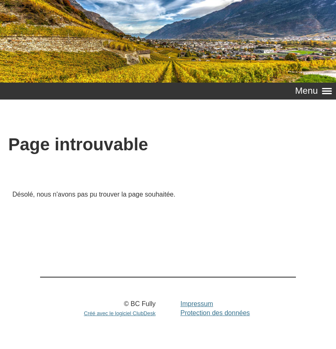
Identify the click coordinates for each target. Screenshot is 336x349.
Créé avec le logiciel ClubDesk (120, 313)
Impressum (196, 303)
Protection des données (215, 312)
